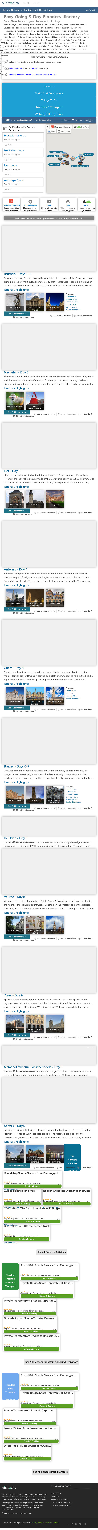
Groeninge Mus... (72, 799)
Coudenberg (71, 304)
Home (5, 9)
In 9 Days (40, 9)
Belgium (16, 9)
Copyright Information (61, 1502)
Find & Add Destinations (49, 93)
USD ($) (26, 3)
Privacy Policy (36, 1522)
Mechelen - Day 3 (16, 372)
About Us (55, 1497)
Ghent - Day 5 (13, 668)
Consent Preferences (61, 1505)
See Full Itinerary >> (12, 139)
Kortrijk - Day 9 (14, 1126)
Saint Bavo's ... (71, 691)
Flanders (28, 9)
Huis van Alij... (71, 696)
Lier (10, 165)
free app (34, 68)
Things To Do (49, 100)
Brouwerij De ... (72, 797)
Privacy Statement (59, 1499)
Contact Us (56, 1494)
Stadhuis (69, 693)
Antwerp (13, 180)
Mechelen (14, 150)
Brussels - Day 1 (17, 274)
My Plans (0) (90, 10)
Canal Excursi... (71, 789)
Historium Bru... (71, 792)
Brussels (15, 135)
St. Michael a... (71, 297)
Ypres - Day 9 (13, 995)
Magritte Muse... (72, 299)
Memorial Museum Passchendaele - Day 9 (33, 1067)
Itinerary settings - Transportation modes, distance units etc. (33, 74)
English (36, 3)
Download (13, 68)
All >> (11, 1243)
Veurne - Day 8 (14, 897)
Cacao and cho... (72, 302)
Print (20, 68)
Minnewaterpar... (72, 794)
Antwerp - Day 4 (15, 569)
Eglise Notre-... (71, 307)
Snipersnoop (89, 1047)
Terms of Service (51, 1522)
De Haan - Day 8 (15, 838)
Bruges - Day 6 (16, 766)
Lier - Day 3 (12, 471)
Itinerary (49, 86)
